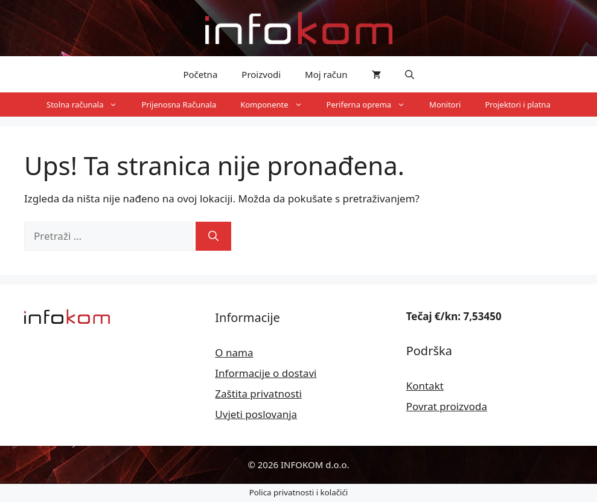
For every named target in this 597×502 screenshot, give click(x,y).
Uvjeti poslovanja (256, 414)
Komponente (277, 104)
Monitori (445, 104)
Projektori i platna (518, 104)
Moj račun (326, 74)
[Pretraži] (213, 236)
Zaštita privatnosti (258, 394)
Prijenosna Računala (178, 104)
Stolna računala (87, 104)
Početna (200, 74)
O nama (234, 352)
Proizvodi (261, 74)
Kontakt (425, 386)
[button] (409, 74)
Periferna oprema (372, 104)
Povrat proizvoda (446, 406)
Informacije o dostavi (265, 373)
